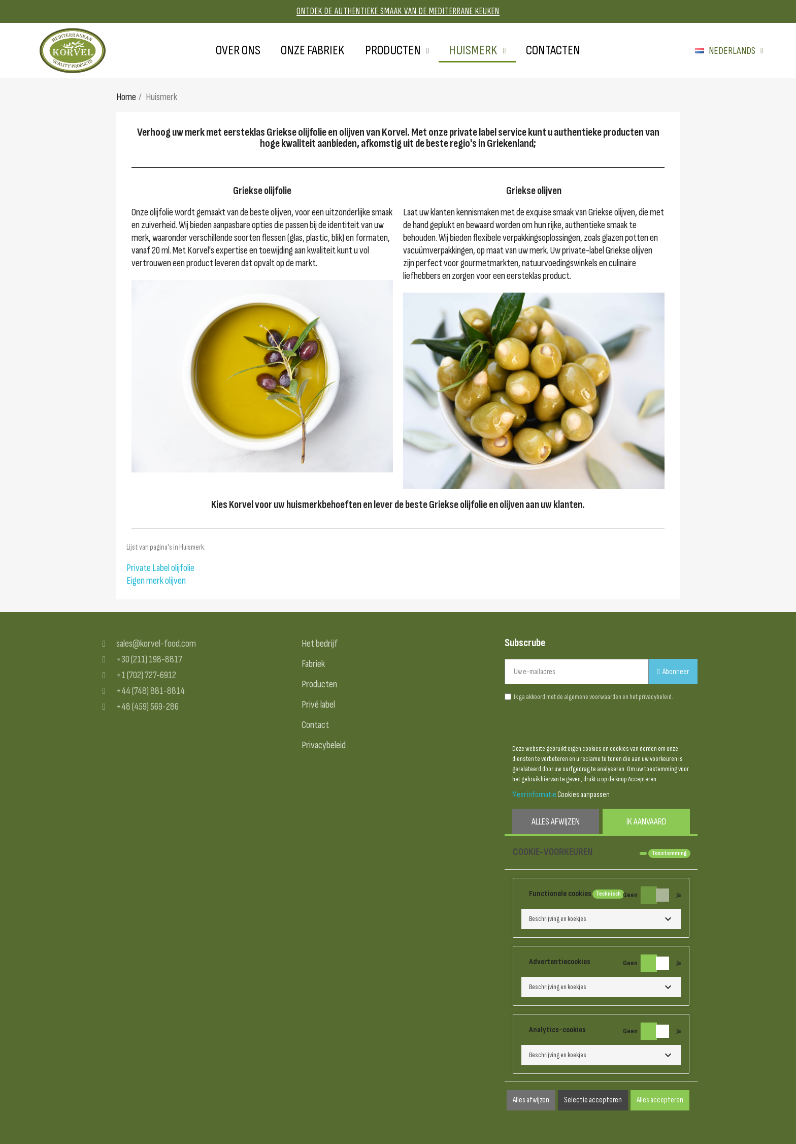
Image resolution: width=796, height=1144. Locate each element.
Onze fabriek (313, 50)
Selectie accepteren (593, 1100)
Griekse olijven (533, 190)
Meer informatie (534, 795)
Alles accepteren (660, 1100)
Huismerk (477, 51)
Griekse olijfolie (262, 190)
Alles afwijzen (556, 821)
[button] (601, 919)
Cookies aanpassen (583, 795)
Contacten (553, 50)
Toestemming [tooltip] (669, 853)
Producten (397, 51)
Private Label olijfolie (160, 568)
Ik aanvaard (646, 821)
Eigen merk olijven (156, 581)
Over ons (238, 50)
